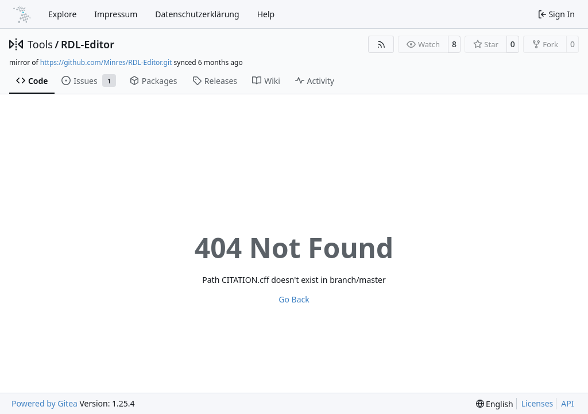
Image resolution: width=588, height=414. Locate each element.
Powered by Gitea (44, 403)
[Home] (22, 14)
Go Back (293, 299)
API (567, 403)
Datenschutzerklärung (197, 14)
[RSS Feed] (381, 44)
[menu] (494, 403)
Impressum (115, 14)
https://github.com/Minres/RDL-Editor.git (106, 62)
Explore (62, 14)
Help (266, 14)
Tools (40, 44)
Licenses (537, 403)
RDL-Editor (87, 44)
